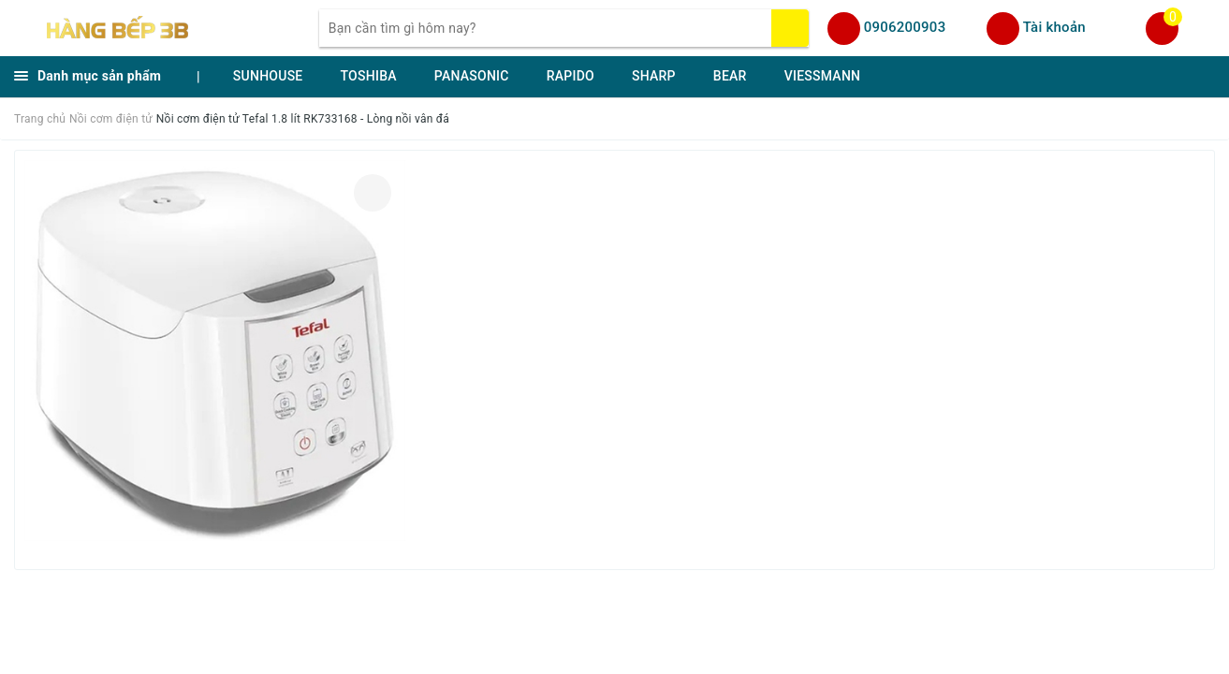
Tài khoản (1054, 27)
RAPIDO (570, 75)
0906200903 (905, 27)
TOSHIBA (369, 75)
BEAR (730, 75)
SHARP (654, 75)
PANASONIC (471, 75)
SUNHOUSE (268, 75)
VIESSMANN (822, 75)
